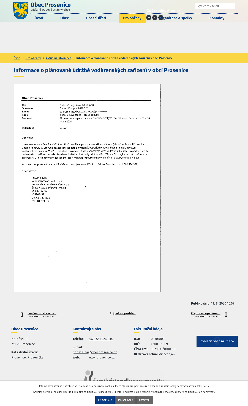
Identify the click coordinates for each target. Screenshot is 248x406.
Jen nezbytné (125, 400)
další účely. (203, 386)
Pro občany (132, 18)
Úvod (39, 18)
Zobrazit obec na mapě (217, 341)
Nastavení (144, 400)
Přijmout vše (105, 400)
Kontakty (216, 18)
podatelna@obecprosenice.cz (95, 352)
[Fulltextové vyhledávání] (208, 6)
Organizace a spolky (175, 18)
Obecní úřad (96, 18)
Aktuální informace (58, 58)
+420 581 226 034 (101, 339)
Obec (64, 18)
